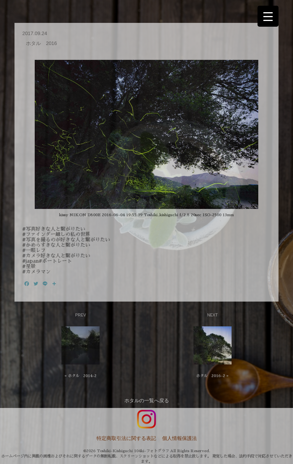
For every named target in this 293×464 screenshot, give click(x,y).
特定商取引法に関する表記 (126, 438)
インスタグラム (146, 419)
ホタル (131, 400)
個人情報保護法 (179, 438)
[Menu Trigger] (268, 16)
